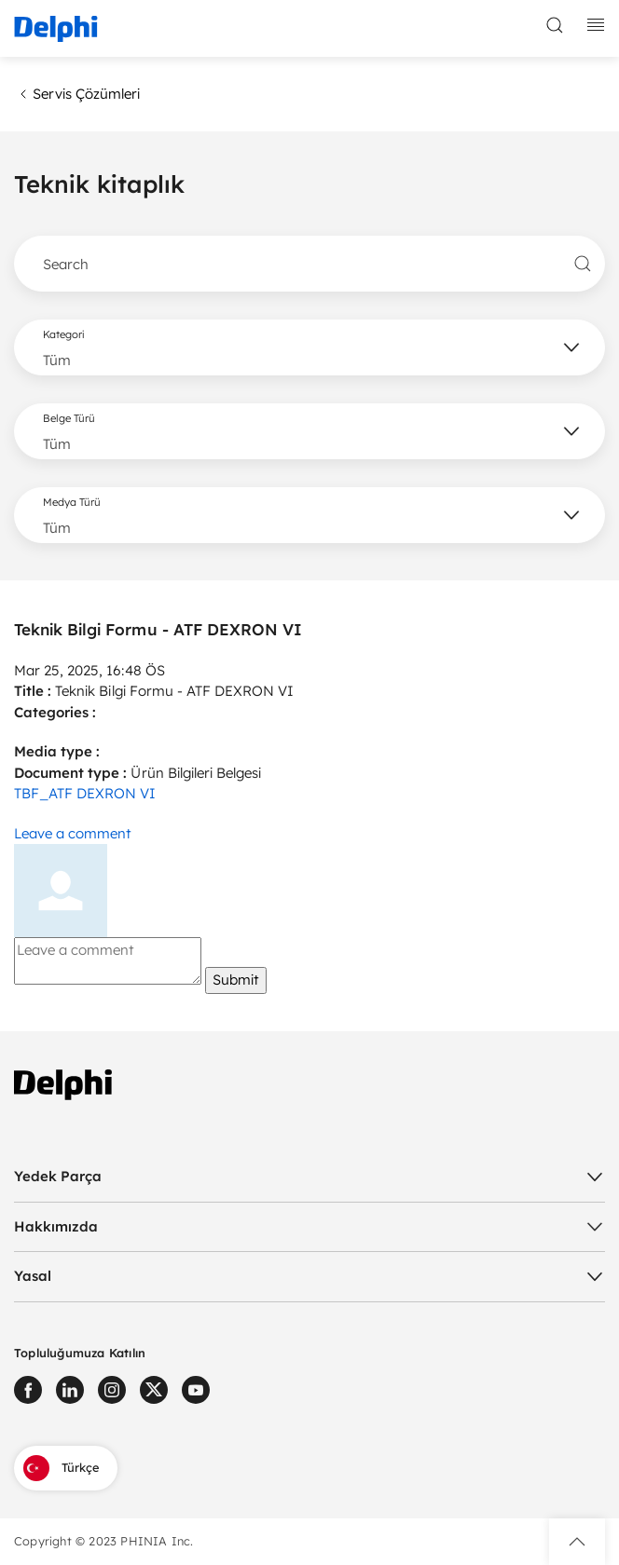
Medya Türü (72, 502)
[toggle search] (554, 25)
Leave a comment (72, 833)
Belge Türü (69, 418)
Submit (236, 979)
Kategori (63, 334)
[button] (577, 1541)
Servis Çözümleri (77, 94)
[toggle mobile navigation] (595, 25)
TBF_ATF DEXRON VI (85, 793)
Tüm (57, 360)
